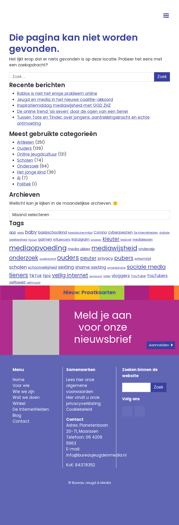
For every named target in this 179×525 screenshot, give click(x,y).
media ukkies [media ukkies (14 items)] (79, 248)
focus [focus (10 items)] (32, 239)
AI (19, 178)
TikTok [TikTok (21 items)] (35, 276)
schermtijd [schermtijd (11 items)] (142, 259)
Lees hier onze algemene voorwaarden (80, 385)
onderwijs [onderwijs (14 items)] (146, 248)
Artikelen (25, 142)
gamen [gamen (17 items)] (45, 239)
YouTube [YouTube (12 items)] (138, 276)
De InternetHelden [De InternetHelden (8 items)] (146, 233)
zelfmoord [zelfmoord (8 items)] (33, 283)
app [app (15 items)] (12, 232)
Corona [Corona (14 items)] (100, 232)
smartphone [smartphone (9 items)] (116, 268)
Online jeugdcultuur (37, 154)
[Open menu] (166, 16)
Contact (21, 421)
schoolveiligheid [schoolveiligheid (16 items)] (42, 267)
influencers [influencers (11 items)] (61, 239)
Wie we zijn (23, 391)
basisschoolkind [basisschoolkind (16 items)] (52, 232)
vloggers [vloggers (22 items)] (121, 276)
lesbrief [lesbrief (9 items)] (125, 240)
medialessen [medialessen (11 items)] (143, 239)
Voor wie (21, 385)
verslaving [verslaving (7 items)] (95, 276)
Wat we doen (26, 397)
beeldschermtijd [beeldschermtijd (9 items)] (80, 233)
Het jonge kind (31, 172)
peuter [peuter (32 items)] (88, 258)
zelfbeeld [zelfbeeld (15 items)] (17, 282)
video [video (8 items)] (106, 276)
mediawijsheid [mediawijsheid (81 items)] (114, 248)
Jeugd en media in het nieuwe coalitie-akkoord (65, 99)
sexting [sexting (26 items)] (66, 267)
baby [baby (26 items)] (31, 232)
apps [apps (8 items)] (20, 233)
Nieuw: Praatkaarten (89, 292)
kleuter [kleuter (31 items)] (111, 239)
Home (18, 379)
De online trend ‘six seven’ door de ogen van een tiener (72, 111)
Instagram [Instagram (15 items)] (81, 239)
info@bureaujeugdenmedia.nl (96, 455)
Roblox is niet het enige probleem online (57, 93)
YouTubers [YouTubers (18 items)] (157, 276)
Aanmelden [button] (159, 345)
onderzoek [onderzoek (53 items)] (23, 258)
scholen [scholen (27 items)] (18, 267)
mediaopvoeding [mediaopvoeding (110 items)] (38, 248)
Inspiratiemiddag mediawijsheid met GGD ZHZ (64, 105)
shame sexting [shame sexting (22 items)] (90, 267)
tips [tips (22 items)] (47, 276)
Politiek (24, 184)
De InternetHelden (31, 409)
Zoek (158, 387)
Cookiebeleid (79, 409)
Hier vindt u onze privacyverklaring (83, 400)
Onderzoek (27, 166)
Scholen (25, 160)
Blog (17, 415)
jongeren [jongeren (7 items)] (96, 240)
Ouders (24, 148)
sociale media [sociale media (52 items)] (146, 267)
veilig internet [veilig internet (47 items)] (70, 275)
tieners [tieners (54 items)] (18, 275)
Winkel (19, 403)
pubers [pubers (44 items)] (123, 258)
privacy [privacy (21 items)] (105, 258)
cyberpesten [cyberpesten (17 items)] (120, 232)
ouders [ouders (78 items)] (68, 257)
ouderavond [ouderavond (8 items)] (47, 259)
